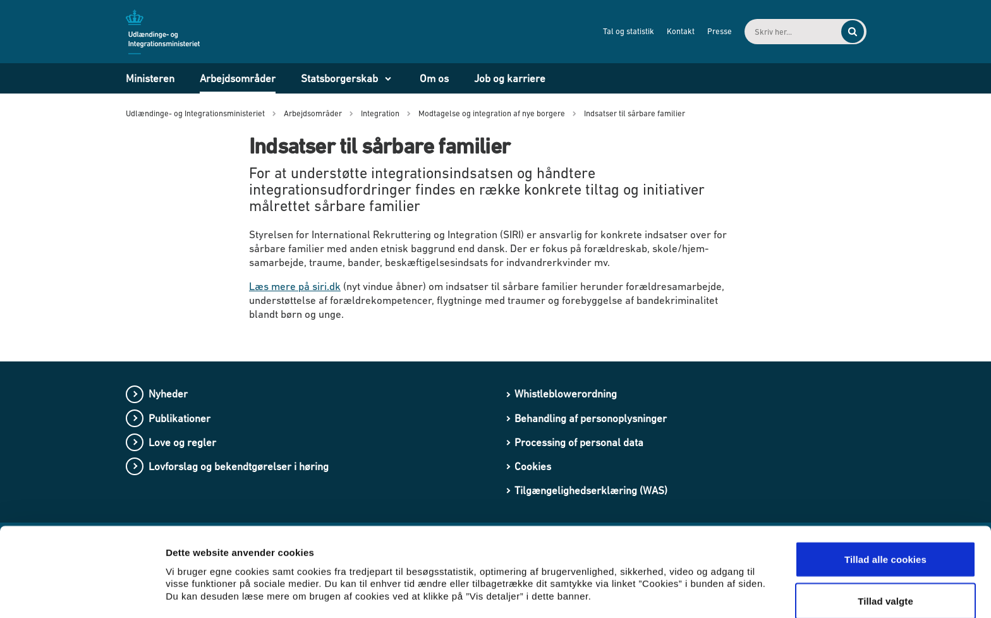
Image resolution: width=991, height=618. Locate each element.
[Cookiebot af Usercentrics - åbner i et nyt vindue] (82, 593)
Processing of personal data (578, 442)
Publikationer (179, 418)
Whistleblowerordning (565, 393)
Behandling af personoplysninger (590, 418)
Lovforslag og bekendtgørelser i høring (239, 466)
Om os (434, 78)
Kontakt (670, 31)
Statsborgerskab (339, 78)
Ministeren (150, 78)
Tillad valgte (885, 543)
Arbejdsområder (238, 78)
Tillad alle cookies (885, 501)
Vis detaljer (657, 576)
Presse (708, 31)
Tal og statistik (617, 31)
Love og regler (182, 442)
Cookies (532, 466)
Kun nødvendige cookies (885, 584)
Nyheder (168, 393)
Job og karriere (509, 78)
